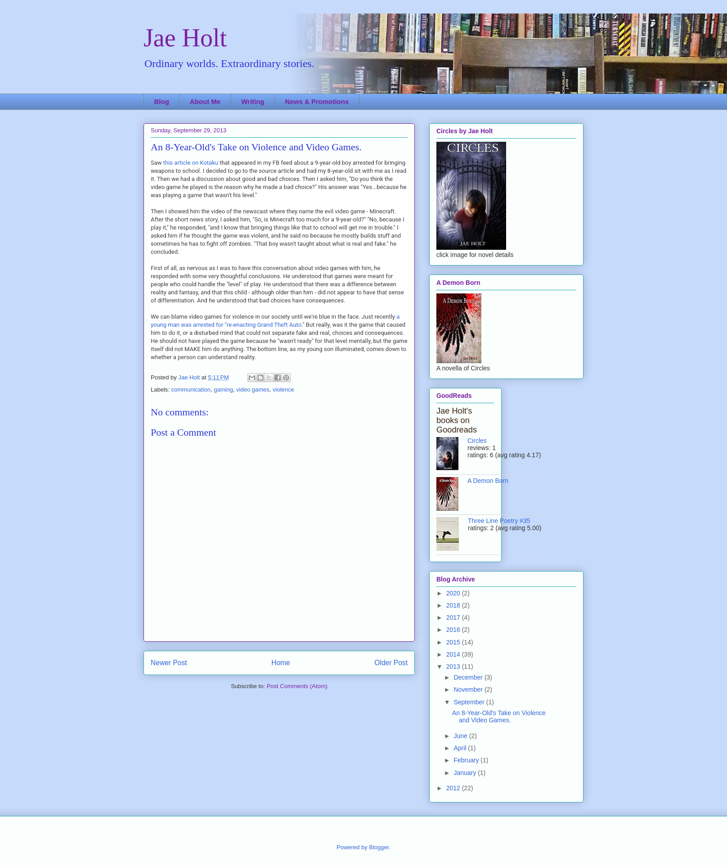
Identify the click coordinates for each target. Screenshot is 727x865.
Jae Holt (185, 38)
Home (280, 663)
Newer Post (169, 663)
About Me (205, 101)
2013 (454, 666)
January (465, 772)
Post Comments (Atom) (297, 686)
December (468, 677)
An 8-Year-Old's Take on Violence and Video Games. (499, 716)
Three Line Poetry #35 (499, 520)
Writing (252, 101)
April (460, 748)
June (461, 735)
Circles (477, 440)
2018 (454, 605)
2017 (454, 617)
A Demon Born (487, 480)
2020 (454, 593)
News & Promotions (317, 101)
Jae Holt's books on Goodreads (456, 420)
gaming (223, 389)
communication (191, 389)
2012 (454, 788)
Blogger (379, 847)
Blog (161, 101)
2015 (454, 642)
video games (252, 389)
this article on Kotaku (191, 162)
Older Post (391, 663)
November (468, 689)
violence (283, 389)
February (466, 760)
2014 (454, 654)
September (469, 702)
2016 (454, 629)
